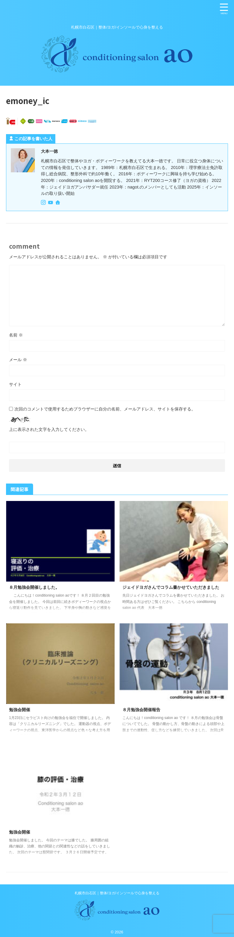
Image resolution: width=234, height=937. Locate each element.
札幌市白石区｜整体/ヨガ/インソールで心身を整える (117, 893)
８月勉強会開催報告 (144, 709)
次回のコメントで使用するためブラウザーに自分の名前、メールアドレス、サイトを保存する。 (105, 408)
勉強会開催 (21, 709)
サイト (15, 384)
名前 (16, 334)
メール (18, 359)
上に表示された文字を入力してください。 (49, 429)
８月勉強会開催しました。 (38, 587)
